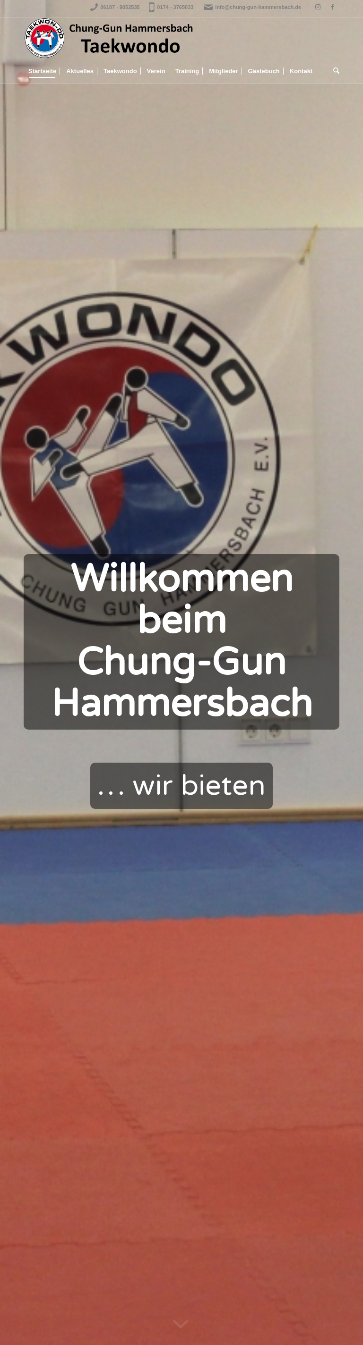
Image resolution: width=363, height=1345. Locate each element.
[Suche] (333, 71)
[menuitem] (42, 71)
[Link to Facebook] (332, 7)
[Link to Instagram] (318, 7)
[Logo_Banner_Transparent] (109, 38)
